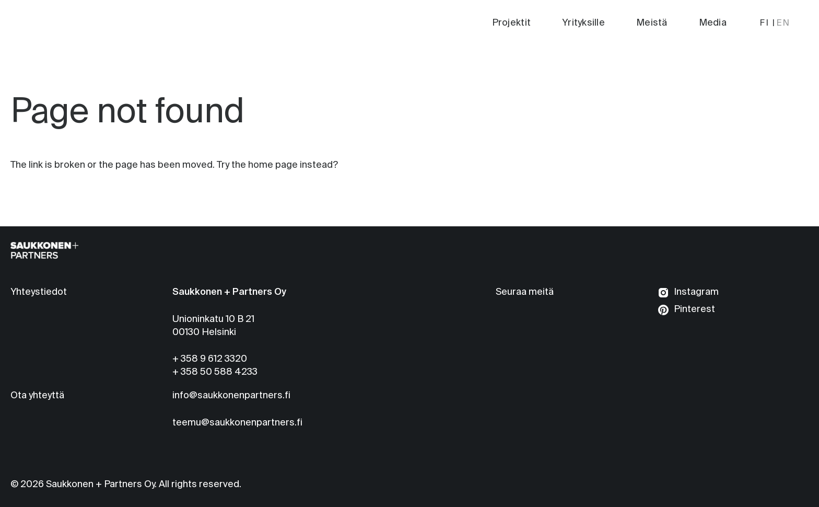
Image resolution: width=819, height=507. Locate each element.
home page (273, 165)
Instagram (696, 292)
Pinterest (694, 309)
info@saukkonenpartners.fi (231, 395)
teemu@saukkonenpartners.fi (237, 423)
